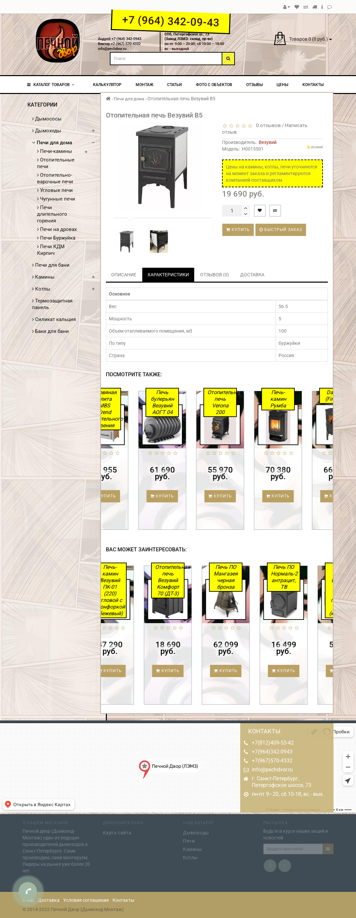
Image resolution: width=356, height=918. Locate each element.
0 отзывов (267, 125)
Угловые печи (55, 190)
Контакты (313, 84)
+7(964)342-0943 (272, 752)
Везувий (268, 142)
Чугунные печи (56, 199)
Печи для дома (52, 143)
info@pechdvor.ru (272, 769)
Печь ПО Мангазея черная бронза (243, 577)
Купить (238, 229)
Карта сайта (117, 831)
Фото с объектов (214, 84)
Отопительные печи (55, 163)
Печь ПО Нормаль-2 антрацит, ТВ (301, 577)
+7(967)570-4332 (272, 760)
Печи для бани (50, 265)
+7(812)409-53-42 (273, 743)
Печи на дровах (57, 229)
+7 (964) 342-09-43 (170, 21)
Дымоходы (46, 131)
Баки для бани (50, 331)
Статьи (174, 84)
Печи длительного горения (52, 214)
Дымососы (47, 119)
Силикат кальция (54, 319)
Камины (43, 277)
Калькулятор (107, 84)
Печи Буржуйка (56, 238)
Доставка (49, 900)
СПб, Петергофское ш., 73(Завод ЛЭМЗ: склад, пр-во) (188, 36)
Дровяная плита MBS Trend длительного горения (125, 409)
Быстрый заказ (280, 229)
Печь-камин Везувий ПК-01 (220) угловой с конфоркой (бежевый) (128, 590)
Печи (189, 839)
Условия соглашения (86, 900)
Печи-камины (54, 151)
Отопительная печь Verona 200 (241, 402)
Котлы (41, 289)
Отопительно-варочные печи (55, 178)
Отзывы (254, 84)
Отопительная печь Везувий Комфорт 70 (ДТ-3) (186, 580)
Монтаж (144, 84)
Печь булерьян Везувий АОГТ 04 (181, 402)
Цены (282, 84)
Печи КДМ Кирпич (51, 250)
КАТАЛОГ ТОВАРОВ (50, 84)
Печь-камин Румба (297, 399)
